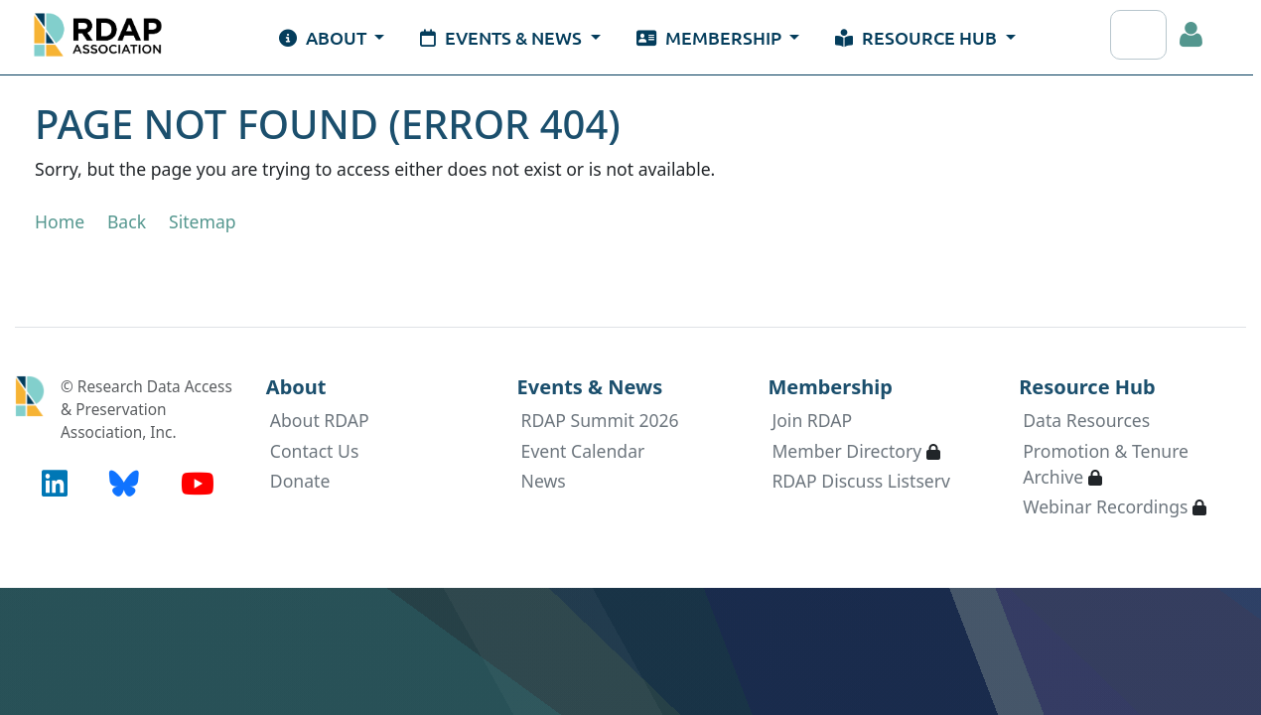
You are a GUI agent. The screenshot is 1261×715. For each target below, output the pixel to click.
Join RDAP (811, 420)
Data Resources (1086, 420)
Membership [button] (710, 37)
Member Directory (846, 451)
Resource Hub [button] (918, 37)
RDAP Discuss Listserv (860, 481)
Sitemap (202, 221)
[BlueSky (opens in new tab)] (124, 483)
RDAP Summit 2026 (600, 420)
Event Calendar (583, 451)
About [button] (324, 37)
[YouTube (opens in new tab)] (197, 483)
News (543, 481)
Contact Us (314, 451)
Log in (1191, 35)
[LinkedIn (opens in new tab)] (54, 483)
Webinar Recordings (1105, 506)
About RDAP (319, 420)
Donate (300, 481)
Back (126, 221)
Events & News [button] (503, 37)
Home (59, 221)
